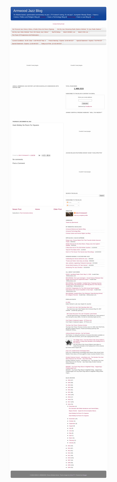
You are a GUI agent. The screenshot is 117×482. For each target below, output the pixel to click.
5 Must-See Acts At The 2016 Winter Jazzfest (78, 247)
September (72, 423)
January (71, 442)
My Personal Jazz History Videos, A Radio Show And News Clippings (33, 29)
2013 (69, 450)
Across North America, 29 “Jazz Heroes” (77, 265)
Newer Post (16, 209)
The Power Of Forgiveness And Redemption (25, 35)
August (71, 426)
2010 (69, 458)
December (72, 406)
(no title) (68, 302)
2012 (69, 453)
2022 (69, 389)
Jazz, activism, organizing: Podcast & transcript (78, 263)
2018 (69, 399)
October (71, 421)
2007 (69, 460)
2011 (69, 455)
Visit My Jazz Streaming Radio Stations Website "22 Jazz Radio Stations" (79, 29)
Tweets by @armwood (72, 222)
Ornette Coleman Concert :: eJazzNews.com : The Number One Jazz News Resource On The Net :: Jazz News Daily (85, 358)
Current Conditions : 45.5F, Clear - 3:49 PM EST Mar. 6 (29, 40)
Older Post (58, 209)
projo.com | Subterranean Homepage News (77, 350)
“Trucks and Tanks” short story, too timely (77, 261)
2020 (69, 394)
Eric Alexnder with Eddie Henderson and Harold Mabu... (84, 408)
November (72, 418)
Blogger (85, 475)
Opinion (43, 17)
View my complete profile (81, 215)
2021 (69, 392)
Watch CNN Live (83, 32)
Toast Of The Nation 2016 (73, 249)
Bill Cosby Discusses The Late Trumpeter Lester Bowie (82, 313)
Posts (69, 202)
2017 (69, 402)
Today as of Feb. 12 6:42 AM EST (51, 43)
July (70, 428)
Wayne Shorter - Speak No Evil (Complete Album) (82, 411)
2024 (69, 385)
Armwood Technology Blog (73, 231)
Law (92, 17)
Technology (71, 17)
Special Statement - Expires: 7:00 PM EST (89, 40)
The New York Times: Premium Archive (76, 325)
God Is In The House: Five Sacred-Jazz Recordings (80, 252)
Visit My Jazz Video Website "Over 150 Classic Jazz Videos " (30, 32)
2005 (69, 465)
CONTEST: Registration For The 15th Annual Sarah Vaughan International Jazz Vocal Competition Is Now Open (82, 289)
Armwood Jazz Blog (27, 11)
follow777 (72, 475)
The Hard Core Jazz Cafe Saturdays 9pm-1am (79, 307)
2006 (69, 462)
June (70, 430)
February (71, 440)
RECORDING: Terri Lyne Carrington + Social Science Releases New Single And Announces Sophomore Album (84, 278)
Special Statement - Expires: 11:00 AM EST (25, 43)
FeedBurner (88, 106)
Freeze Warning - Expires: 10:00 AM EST (61, 40)
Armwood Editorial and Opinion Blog (76, 229)
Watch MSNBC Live (69, 32)
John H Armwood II (81, 213)
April (70, 435)
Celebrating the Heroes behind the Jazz (76, 258)
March (71, 438)
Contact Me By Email (58, 24)
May (70, 433)
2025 (69, 382)
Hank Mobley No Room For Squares (79, 413)
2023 (69, 387)
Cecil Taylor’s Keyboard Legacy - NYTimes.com (79, 320)
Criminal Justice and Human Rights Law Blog (78, 233)
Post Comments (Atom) (26, 213)
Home (37, 209)
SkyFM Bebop (56, 32)
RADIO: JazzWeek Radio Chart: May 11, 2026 (78, 274)
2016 (69, 404)
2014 (69, 448)
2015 (69, 445)
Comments (70, 205)
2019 (69, 397)
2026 (69, 380)
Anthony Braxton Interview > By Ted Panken (78, 333)
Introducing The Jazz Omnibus (74, 267)
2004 (69, 467)
